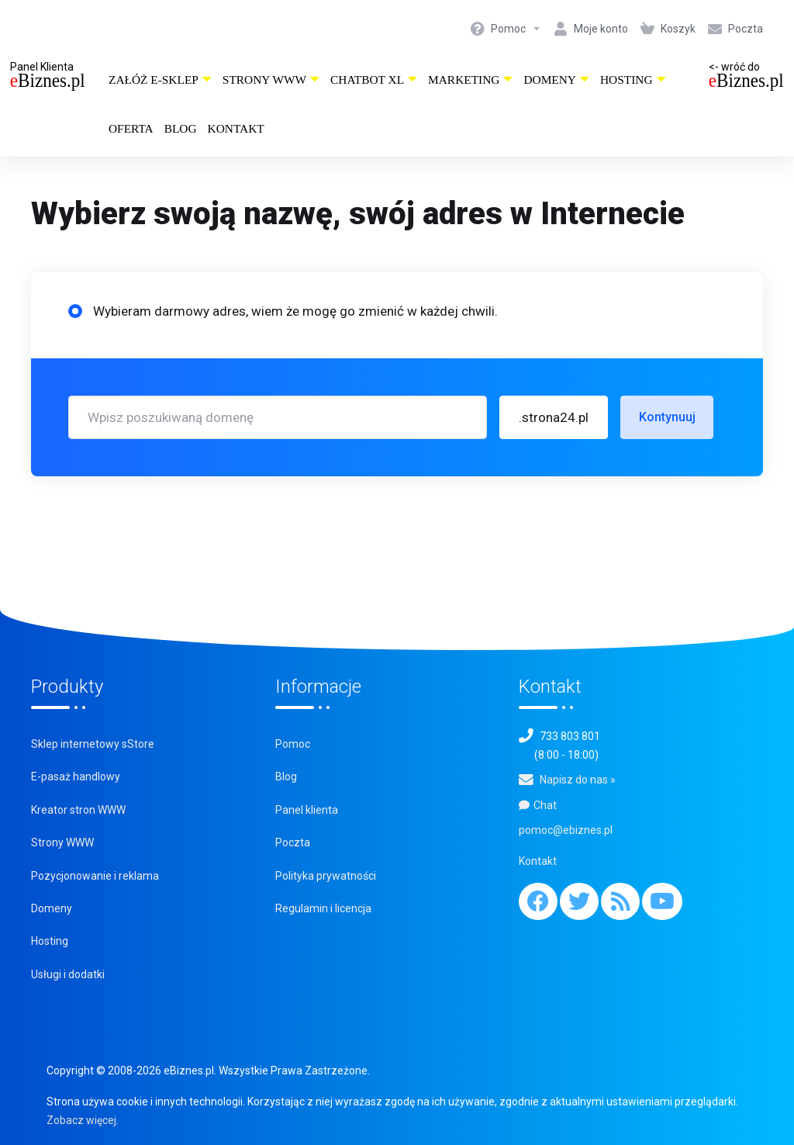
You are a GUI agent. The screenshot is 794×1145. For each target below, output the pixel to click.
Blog (180, 128)
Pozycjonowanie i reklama (95, 876)
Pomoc (292, 744)
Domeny (556, 79)
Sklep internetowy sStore (92, 744)
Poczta (292, 842)
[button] (553, 417)
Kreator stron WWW (78, 810)
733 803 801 (570, 736)
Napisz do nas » (578, 779)
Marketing (470, 79)
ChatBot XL (373, 79)
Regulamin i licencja (323, 908)
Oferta (131, 128)
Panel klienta (306, 810)
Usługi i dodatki (68, 974)
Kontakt (236, 128)
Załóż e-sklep (160, 79)
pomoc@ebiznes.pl (566, 830)
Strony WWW (271, 79)
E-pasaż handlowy (75, 776)
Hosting (633, 79)
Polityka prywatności (325, 876)
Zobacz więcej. (83, 1120)
